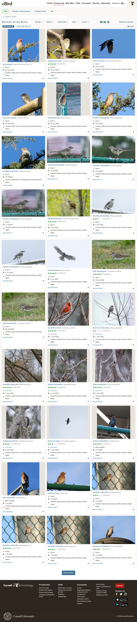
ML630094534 (98, 345)
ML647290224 (8, 132)
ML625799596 (98, 563)
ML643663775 (98, 179)
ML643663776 (53, 179)
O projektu (86, 3)
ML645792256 (98, 132)
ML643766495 (8, 185)
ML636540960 (8, 337)
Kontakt (79, 603)
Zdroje (79, 588)
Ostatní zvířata (40, 11)
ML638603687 (98, 233)
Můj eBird (70, 3)
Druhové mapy (44, 588)
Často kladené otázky (84, 601)
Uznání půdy (100, 584)
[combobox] (36, 17)
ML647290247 (8, 78)
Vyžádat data (62, 596)
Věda (78, 3)
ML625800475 (98, 458)
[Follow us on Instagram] (125, 594)
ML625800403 (8, 512)
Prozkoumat (58, 3)
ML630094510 (98, 401)
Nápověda (105, 3)
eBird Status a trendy (65, 588)
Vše (52, 11)
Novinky (96, 3)
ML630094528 (8, 401)
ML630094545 (53, 345)
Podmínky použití (102, 595)
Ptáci (5, 11)
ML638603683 (53, 287)
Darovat (119, 585)
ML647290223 (53, 132)
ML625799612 (7, 562)
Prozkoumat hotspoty (46, 592)
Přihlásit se (116, 3)
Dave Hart (53, 334)
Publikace (61, 594)
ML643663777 (8, 233)
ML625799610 (98, 509)
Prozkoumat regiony (45, 590)
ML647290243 (53, 78)
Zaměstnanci (81, 594)
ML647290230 (98, 75)
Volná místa (81, 596)
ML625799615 (53, 507)
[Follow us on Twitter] (121, 594)
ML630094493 (53, 458)
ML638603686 (8, 281)
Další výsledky (68, 573)
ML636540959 (98, 288)
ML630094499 (8, 458)
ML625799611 (52, 563)
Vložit (49, 3)
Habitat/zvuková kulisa (21, 11)
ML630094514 (53, 401)
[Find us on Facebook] (116, 594)
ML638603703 (53, 236)
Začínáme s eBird (82, 599)
